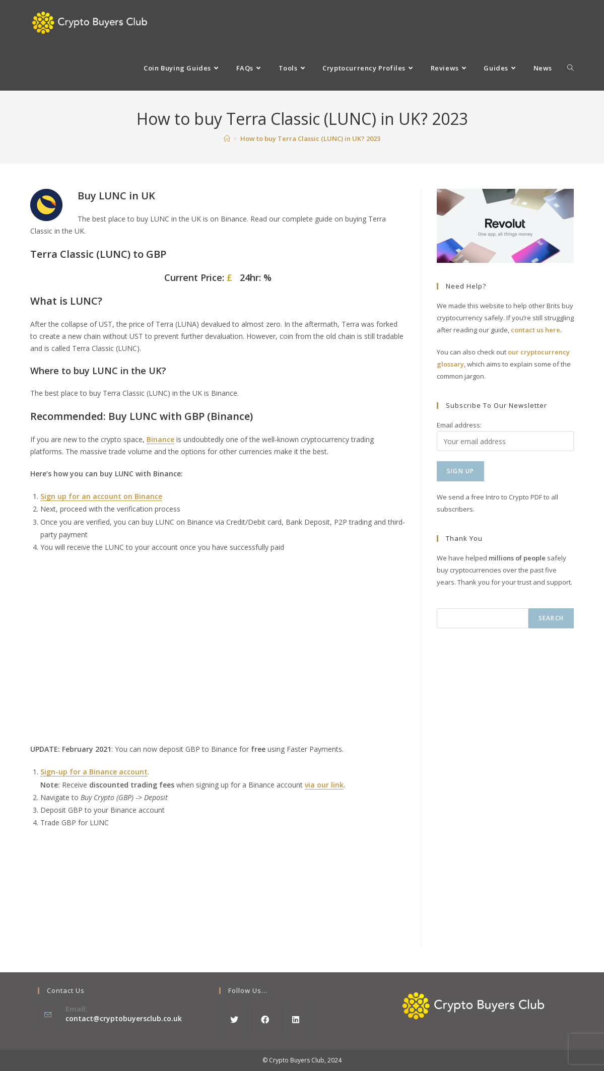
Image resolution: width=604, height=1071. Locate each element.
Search (551, 618)
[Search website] (570, 68)
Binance (160, 439)
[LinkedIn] (296, 1019)
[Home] (227, 138)
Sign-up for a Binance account (94, 771)
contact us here (535, 329)
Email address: (459, 425)
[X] (234, 1019)
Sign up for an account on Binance (101, 496)
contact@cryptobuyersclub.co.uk (123, 1018)
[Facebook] (265, 1019)
